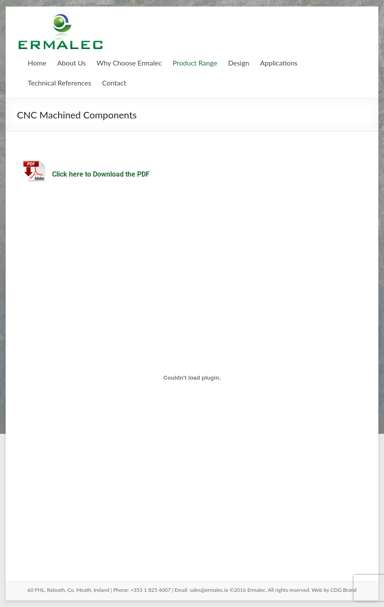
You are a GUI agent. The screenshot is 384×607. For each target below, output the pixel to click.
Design (238, 63)
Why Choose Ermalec (129, 63)
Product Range (195, 63)
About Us (71, 63)
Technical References (59, 83)
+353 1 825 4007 (151, 590)
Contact (114, 83)
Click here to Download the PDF (101, 174)
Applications (279, 63)
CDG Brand (343, 590)
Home (37, 63)
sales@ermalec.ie (209, 590)
